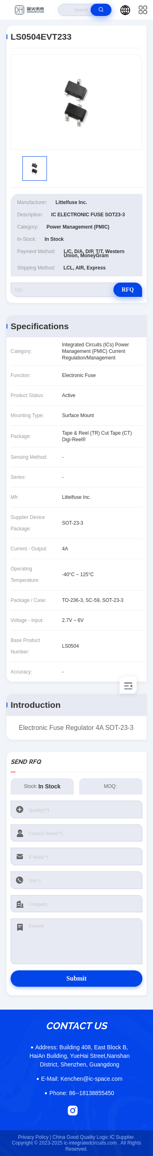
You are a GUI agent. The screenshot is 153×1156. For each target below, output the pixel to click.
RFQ (128, 290)
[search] (101, 10)
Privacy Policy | (34, 1137)
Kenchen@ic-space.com (81, 1078)
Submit (77, 978)
